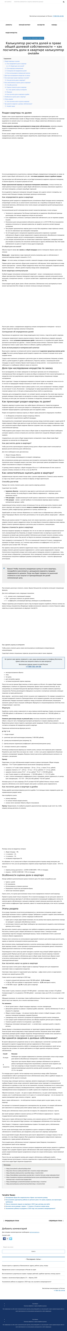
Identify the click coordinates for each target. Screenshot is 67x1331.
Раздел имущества (11, 33)
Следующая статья (55, 1221)
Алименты (9, 25)
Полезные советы (37, 38)
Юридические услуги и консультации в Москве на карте (19, 1269)
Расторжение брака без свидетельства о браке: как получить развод (26, 1197)
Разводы (54, 25)
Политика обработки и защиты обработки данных (28, 2)
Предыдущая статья (12, 1221)
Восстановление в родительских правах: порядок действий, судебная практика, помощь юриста (31, 1273)
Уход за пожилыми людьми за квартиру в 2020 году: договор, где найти (28, 1204)
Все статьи (27, 38)
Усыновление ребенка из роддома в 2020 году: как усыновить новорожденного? (30, 1208)
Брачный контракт (24, 25)
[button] (4, 1238)
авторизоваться (34, 1232)
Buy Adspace (8, 2)
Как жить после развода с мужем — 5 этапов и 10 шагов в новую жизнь (27, 1206)
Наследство (41, 25)
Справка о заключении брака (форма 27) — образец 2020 (19, 1277)
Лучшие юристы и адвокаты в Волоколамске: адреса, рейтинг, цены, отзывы (25, 1265)
